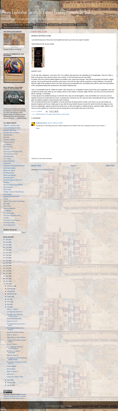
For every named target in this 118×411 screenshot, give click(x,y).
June (8, 301)
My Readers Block (8, 177)
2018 (7, 260)
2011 (7, 278)
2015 (7, 268)
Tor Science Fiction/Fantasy (11, 220)
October (9, 291)
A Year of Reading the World (11, 128)
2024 (7, 245)
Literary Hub (7, 163)
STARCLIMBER (11, 366)
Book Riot (6, 137)
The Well (6, 218)
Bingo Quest (29, 25)
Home (5, 25)
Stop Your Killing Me (9, 208)
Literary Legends (54, 25)
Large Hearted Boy (9, 161)
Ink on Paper (7, 158)
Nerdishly (6, 182)
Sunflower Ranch (41, 123)
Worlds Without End (9, 225)
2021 (7, 252)
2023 (7, 247)
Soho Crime (6, 206)
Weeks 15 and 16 (12, 321)
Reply (37, 128)
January (9, 385)
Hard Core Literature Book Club (12, 151)
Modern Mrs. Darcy (9, 170)
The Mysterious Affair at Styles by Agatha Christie (17, 358)
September (10, 294)
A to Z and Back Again (16, 25)
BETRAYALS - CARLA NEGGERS (13, 351)
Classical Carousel (9, 142)
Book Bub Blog (7, 135)
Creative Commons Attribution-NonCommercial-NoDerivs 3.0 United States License (14, 396)
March (9, 380)
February (10, 382)
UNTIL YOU (10, 374)
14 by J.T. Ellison (12, 344)
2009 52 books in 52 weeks (44, 114)
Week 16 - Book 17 (12, 335)
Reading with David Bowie (11, 196)
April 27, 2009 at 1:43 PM (55, 123)
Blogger (69, 406)
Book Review (57, 114)
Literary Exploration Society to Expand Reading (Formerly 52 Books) (46, 12)
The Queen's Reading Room (11, 215)
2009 (7, 284)
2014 (7, 271)
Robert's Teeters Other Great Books (14, 201)
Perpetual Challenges (68, 25)
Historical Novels (8, 156)
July (8, 299)
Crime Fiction (65, 114)
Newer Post (36, 166)
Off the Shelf (7, 189)
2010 (7, 281)
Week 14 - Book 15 (12, 371)
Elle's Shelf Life (8, 147)
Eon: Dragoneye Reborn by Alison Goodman (15, 347)
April (8, 307)
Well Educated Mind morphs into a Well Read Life (17, 27)
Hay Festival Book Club (10, 154)
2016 (7, 265)
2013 (7, 273)
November (10, 288)
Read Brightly (7, 194)
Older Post (110, 166)
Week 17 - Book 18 (12, 309)
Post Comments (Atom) (46, 169)
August (9, 296)
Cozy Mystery (7, 144)
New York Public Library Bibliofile (13, 184)
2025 (7, 242)
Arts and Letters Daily (9, 130)
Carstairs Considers (9, 139)
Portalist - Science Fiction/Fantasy (13, 192)
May (8, 304)
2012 (7, 276)
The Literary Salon (8, 213)
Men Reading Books (9, 168)
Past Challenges (81, 25)
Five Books (6, 149)
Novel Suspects (8, 187)
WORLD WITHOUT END (14, 318)
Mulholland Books (8, 173)
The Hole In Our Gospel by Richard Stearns (15, 315)
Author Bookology (41, 25)
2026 (7, 239)
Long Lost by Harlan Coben (15, 376)
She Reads (6, 203)
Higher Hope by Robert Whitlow (16, 337)
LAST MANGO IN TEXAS (14, 312)
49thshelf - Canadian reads (11, 125)
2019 (7, 257)
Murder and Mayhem (9, 175)
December (10, 286)
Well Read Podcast (9, 222)
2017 (7, 263)
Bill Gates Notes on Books (11, 132)
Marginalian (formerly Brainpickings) (14, 165)
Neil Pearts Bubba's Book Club (12, 180)
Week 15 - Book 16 (12, 355)
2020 (7, 255)
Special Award (11, 369)
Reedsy (5, 199)
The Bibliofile (7, 210)
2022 (7, 250)
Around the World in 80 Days (15, 332)
